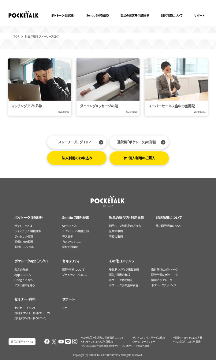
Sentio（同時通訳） (97, 15)
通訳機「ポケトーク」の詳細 (136, 142)
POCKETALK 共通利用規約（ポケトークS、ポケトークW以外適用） (116, 345)
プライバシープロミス (74, 275)
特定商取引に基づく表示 (187, 341)
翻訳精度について (171, 15)
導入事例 (67, 236)
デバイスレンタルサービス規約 (149, 337)
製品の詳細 (21, 269)
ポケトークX (195, 2)
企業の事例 (116, 231)
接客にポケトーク (161, 280)
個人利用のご (141, 158)
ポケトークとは (23, 226)
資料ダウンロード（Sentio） (30, 318)
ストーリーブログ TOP (74, 142)
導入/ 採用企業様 (119, 275)
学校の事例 (116, 236)
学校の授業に (70, 247)
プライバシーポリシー (144, 341)
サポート (199, 15)
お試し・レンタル (23, 247)
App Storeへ (22, 275)
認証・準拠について (73, 269)
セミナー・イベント (25, 308)
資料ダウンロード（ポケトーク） (32, 313)
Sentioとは (69, 226)
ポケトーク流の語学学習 (123, 285)
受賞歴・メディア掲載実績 (124, 269)
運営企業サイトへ (20, 341)
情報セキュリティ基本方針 (188, 337)
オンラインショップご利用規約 (97, 341)
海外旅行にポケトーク (164, 269)
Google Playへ (23, 280)
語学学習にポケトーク (164, 275)
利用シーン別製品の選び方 (125, 226)
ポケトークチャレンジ (163, 285)
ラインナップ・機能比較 (27, 231)
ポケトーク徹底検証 (120, 280)
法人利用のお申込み (77, 158)
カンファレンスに (71, 241)
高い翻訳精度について (169, 226)
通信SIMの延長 (23, 241)
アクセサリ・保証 (23, 236)
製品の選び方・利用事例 (135, 15)
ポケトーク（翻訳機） (63, 15)
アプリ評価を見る (24, 285)
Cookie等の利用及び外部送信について (103, 337)
